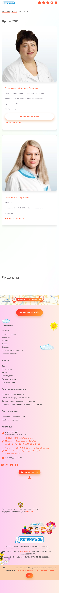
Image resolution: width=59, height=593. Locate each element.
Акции (4, 372)
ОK (29, 576)
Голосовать (29, 512)
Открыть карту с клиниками (29, 299)
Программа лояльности (12, 350)
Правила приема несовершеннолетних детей (22, 404)
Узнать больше (13, 123)
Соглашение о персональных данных (18, 401)
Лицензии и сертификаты (13, 394)
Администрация (9, 334)
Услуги (5, 360)
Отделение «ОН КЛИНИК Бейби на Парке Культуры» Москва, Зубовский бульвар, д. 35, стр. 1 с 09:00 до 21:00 (27, 451)
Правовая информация (14, 389)
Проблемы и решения (11, 420)
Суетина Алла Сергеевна (17, 197)
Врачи (4, 366)
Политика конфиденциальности (16, 398)
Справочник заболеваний (13, 417)
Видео (4, 344)
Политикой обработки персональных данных (36, 570)
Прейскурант (7, 376)
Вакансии (6, 337)
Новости (5, 340)
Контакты (6, 331)
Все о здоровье (10, 411)
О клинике (7, 325)
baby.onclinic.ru (24, 551)
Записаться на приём (30, 116)
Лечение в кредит (10, 379)
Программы (7, 369)
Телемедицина (8, 382)
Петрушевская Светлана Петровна (21, 88)
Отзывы (5, 347)
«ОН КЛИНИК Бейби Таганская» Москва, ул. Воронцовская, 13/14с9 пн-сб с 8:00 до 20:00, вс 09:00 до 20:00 (22, 441)
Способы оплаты (9, 353)
